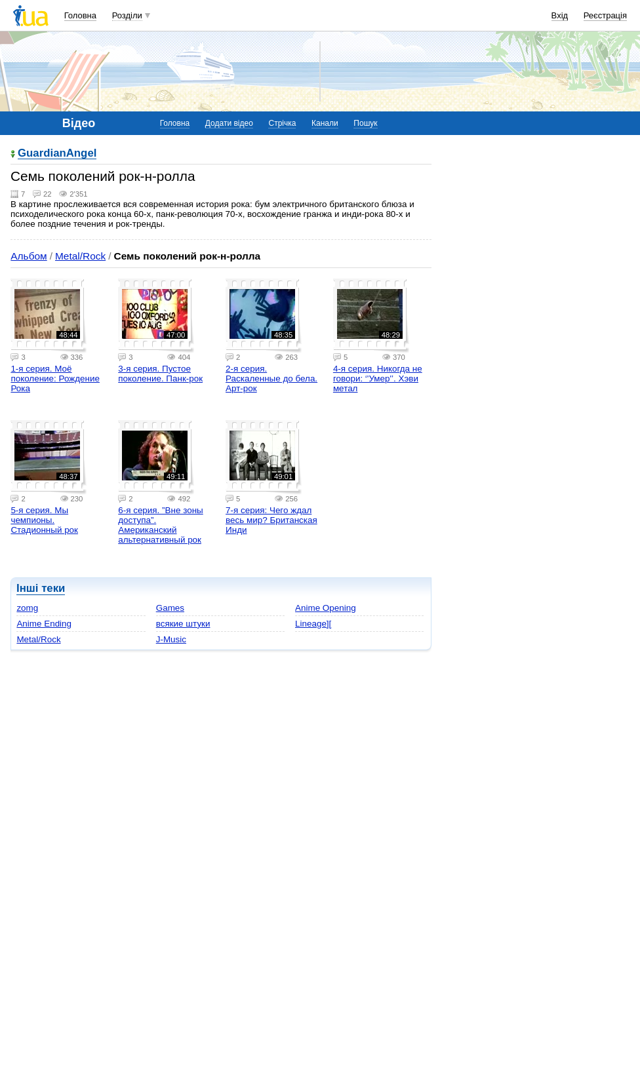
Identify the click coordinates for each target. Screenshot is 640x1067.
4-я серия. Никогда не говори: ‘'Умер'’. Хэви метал (377, 378)
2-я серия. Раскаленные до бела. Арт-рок (271, 378)
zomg (27, 608)
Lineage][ (313, 624)
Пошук (365, 123)
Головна (80, 15)
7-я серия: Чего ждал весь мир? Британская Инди (271, 520)
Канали (324, 123)
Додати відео (229, 123)
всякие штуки (183, 624)
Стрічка (282, 123)
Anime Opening (325, 608)
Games (170, 608)
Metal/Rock (80, 256)
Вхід (560, 15)
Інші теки (40, 588)
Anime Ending (43, 624)
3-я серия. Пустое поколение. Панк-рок (160, 373)
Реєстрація (605, 15)
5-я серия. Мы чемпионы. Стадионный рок (44, 520)
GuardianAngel (57, 153)
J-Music (171, 639)
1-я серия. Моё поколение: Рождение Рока (55, 378)
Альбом (28, 256)
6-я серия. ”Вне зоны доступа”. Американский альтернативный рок (160, 525)
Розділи (127, 15)
